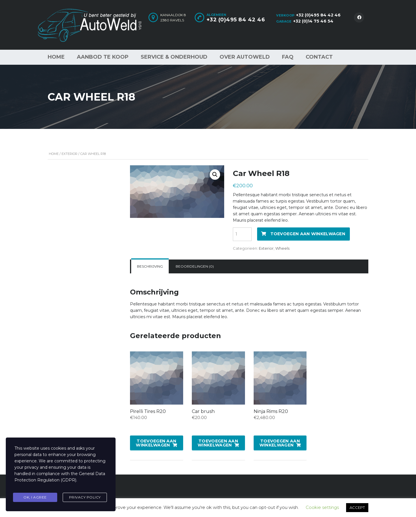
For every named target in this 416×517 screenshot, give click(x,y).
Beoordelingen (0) (195, 266)
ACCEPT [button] (357, 507)
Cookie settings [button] (322, 507)
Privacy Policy (85, 498)
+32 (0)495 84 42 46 (318, 15)
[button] (215, 174)
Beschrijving (150, 266)
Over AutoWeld (245, 57)
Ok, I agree (35, 498)
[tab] (150, 266)
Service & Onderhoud (174, 57)
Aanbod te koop (103, 57)
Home (56, 57)
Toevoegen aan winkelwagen (308, 233)
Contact (319, 57)
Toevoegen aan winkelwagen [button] (156, 443)
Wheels (282, 248)
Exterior (69, 154)
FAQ (288, 57)
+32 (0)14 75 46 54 (313, 21)
